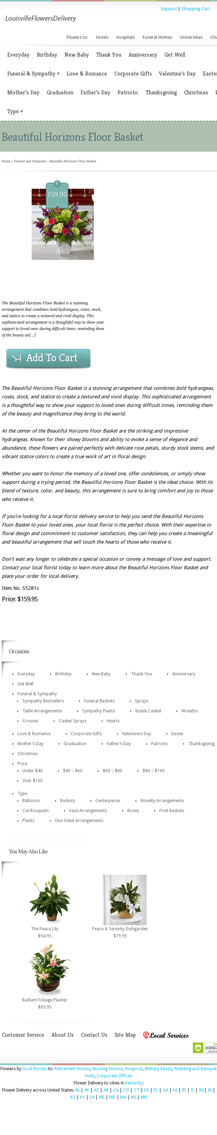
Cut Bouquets (35, 810)
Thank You (108, 54)
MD (112, 1097)
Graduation (60, 92)
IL (192, 1090)
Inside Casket (148, 710)
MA (123, 1097)
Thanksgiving (161, 92)
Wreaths (189, 710)
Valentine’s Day (177, 73)
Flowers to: (77, 37)
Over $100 (32, 780)
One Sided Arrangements (79, 820)
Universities (191, 37)
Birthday (47, 54)
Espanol (169, 8)
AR (106, 1090)
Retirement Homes (72, 1068)
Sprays (141, 701)
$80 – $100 (154, 770)
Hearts (113, 720)
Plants (28, 820)
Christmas (196, 92)
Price (22, 763)
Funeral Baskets (99, 701)
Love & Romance (87, 73)
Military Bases (158, 1068)
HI (175, 1090)
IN (201, 1090)
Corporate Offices (114, 1075)
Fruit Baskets (171, 810)
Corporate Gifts (133, 73)
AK (86, 1090)
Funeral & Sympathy (33, 73)
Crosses (30, 720)
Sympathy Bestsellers (43, 701)
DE (146, 1090)
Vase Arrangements (88, 810)
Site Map (125, 1035)
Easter (177, 733)
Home (6, 161)
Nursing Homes (107, 1068)
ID (184, 1090)
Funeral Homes (157, 37)
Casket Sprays (72, 720)
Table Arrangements (42, 710)
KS (72, 1097)
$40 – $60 (73, 770)
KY (82, 1097)
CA (115, 1090)
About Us (62, 1035)
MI (133, 1097)
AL (77, 1090)
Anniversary (142, 54)
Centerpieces (107, 800)
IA (210, 1090)
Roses (133, 810)
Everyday (18, 54)
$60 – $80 (112, 770)
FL (156, 1090)
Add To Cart (52, 358)
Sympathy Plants (98, 710)
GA (165, 1090)
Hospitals (125, 37)
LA (92, 1097)
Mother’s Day (23, 92)
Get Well (174, 54)
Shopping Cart (195, 8)
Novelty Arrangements (162, 800)
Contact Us (94, 1035)
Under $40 (32, 770)
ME (102, 1097)
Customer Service (23, 1035)
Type (15, 111)
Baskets (67, 800)
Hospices (134, 1068)
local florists (34, 1068)
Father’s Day (95, 92)
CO (126, 1090)
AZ (96, 1090)
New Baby (76, 54)
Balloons (31, 800)
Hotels (102, 37)
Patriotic (127, 92)
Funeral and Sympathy (30, 161)
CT (136, 1090)
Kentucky (134, 1083)
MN (144, 1097)
